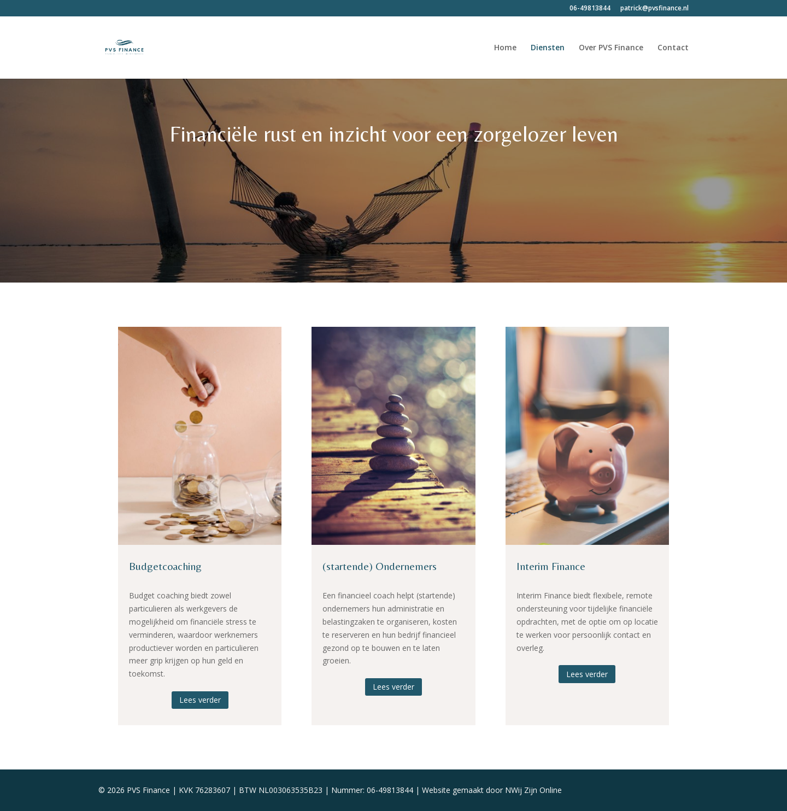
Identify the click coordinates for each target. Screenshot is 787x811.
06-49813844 (589, 9)
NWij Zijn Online (533, 790)
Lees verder (200, 700)
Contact (673, 48)
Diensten (548, 48)
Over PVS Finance (611, 48)
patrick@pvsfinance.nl (654, 9)
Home (505, 48)
